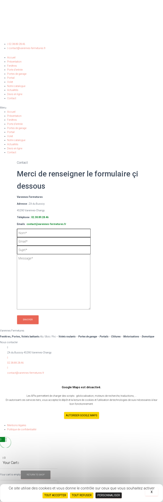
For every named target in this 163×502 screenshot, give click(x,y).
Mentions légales (16, 425)
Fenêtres (12, 65)
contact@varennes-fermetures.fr (46, 224)
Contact (11, 98)
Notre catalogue (16, 86)
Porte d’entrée (15, 69)
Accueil (11, 57)
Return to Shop (36, 474)
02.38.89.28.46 (39, 217)
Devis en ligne (14, 94)
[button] (81, 108)
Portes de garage (16, 73)
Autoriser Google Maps (81, 415)
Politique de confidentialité (21, 429)
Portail (11, 77)
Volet (10, 81)
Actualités (12, 90)
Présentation (14, 61)
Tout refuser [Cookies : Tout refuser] (82, 495)
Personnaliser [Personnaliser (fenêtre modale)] (108, 495)
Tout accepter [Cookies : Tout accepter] (55, 495)
